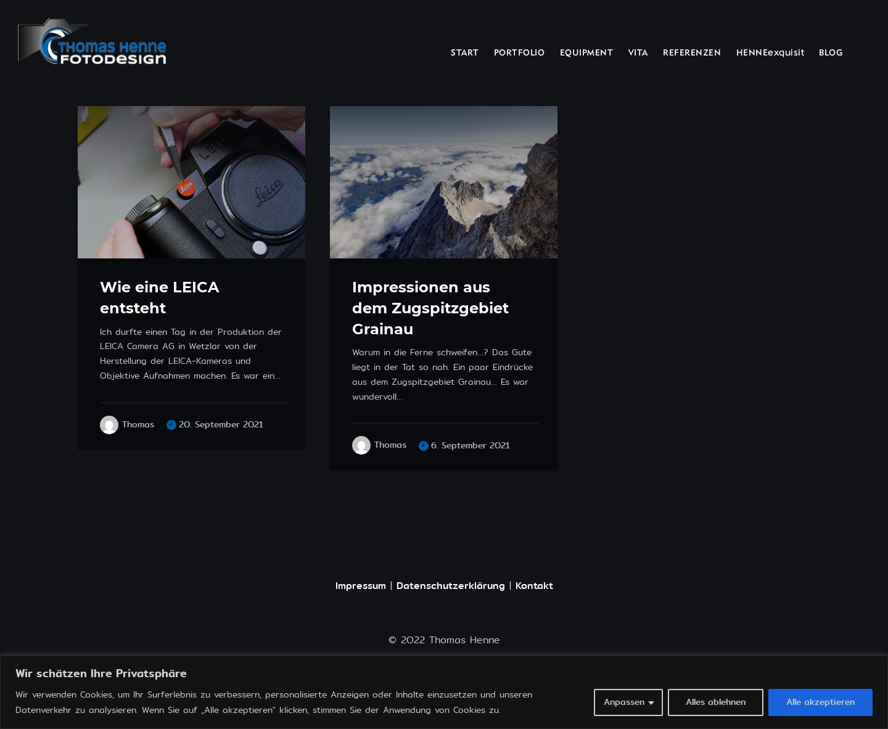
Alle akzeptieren (820, 702)
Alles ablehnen (716, 702)
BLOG (830, 53)
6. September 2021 (470, 445)
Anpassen (624, 702)
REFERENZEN (692, 53)
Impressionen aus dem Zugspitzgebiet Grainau (430, 307)
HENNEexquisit (770, 53)
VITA (638, 53)
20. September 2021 (221, 424)
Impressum (360, 586)
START (465, 53)
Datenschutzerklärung (451, 586)
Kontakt (534, 586)
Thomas (138, 425)
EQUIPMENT (587, 53)
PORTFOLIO (519, 53)
